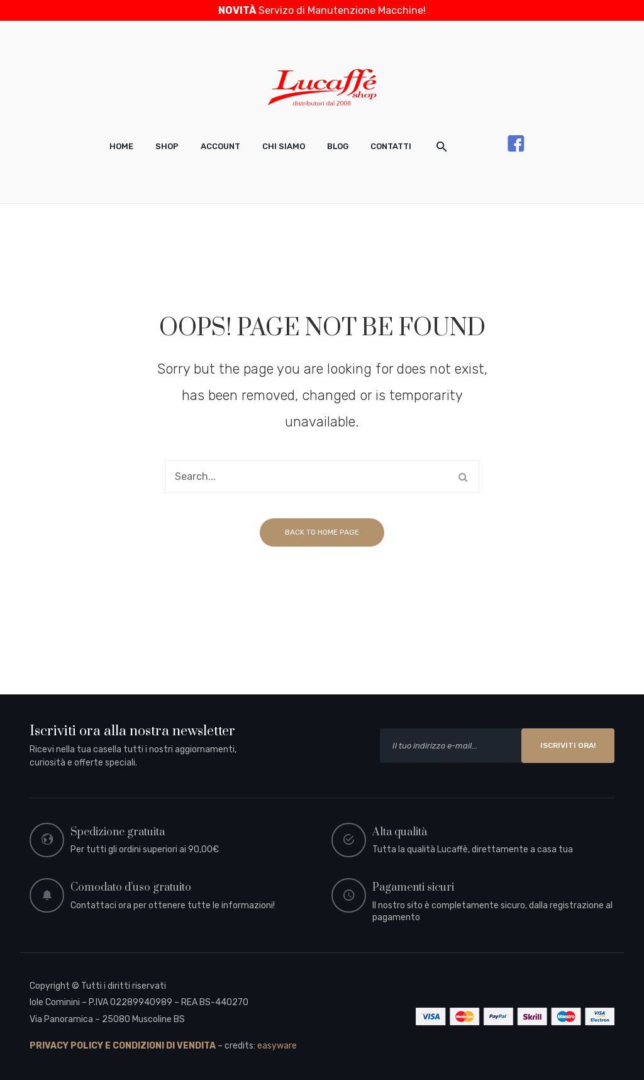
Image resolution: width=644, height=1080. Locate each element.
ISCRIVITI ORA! (568, 745)
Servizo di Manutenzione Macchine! (322, 10)
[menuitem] (121, 147)
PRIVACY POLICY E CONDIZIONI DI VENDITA (123, 1045)
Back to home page (322, 532)
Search (463, 477)
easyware (277, 1045)
